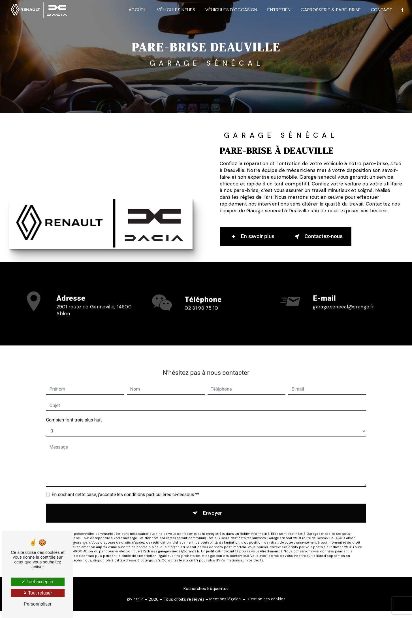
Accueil (137, 10)
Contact (381, 10)
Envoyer (212, 505)
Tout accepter (38, 581)
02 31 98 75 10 (201, 315)
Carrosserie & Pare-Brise (331, 10)
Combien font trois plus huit (74, 412)
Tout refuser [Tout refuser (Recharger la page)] (37, 593)
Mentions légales (225, 599)
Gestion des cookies (266, 599)
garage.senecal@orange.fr (343, 299)
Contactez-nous (317, 236)
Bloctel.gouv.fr (148, 552)
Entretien (279, 10)
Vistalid (137, 599)
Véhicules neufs (176, 10)
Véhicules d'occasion (231, 10)
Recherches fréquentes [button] (206, 588)
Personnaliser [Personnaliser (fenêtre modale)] (38, 604)
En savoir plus (252, 236)
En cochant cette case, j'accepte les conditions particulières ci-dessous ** (125, 486)
